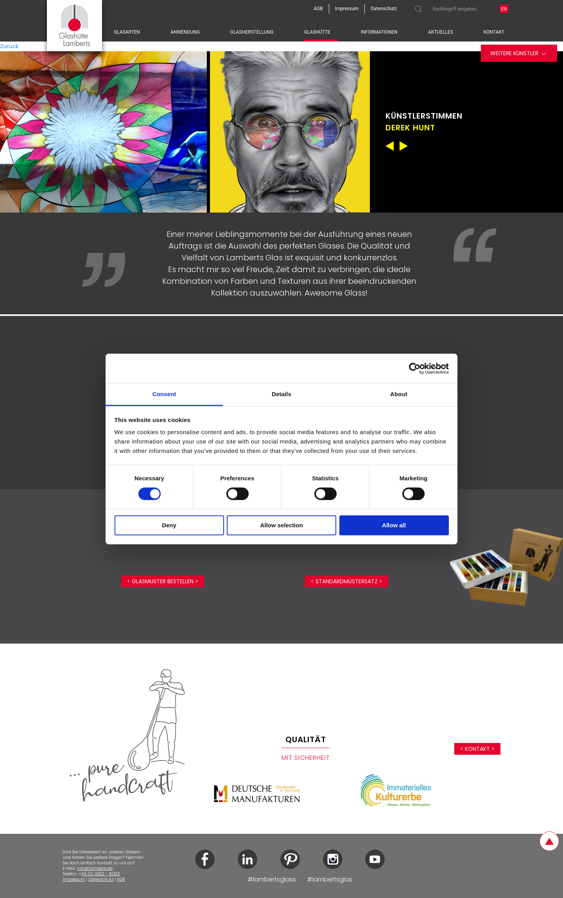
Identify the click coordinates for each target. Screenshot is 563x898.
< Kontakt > (477, 749)
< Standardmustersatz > (346, 581)
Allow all (394, 525)
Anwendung (185, 32)
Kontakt (494, 32)
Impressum (74, 879)
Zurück (9, 46)
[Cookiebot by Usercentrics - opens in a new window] (414, 368)
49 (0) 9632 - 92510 (100, 874)
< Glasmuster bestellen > (162, 581)
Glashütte (317, 32)
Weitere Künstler (519, 53)
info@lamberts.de (95, 868)
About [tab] (398, 394)
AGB (121, 879)
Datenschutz (100, 879)
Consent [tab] (164, 394)
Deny (169, 525)
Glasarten (127, 32)
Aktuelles (440, 32)
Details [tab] (281, 394)
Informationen (379, 32)
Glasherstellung (252, 32)
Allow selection (281, 525)
